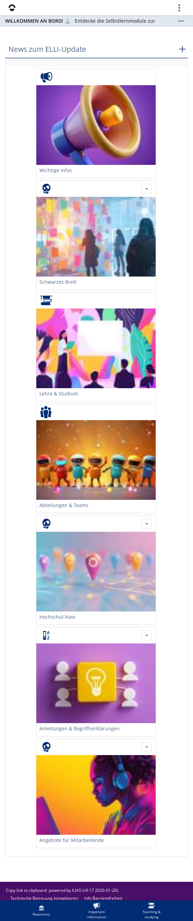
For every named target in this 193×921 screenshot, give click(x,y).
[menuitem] (41, 910)
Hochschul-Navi (57, 617)
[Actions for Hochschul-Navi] (147, 524)
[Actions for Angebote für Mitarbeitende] (147, 747)
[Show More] (181, 21)
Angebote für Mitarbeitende (71, 840)
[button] (96, 49)
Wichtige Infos (55, 170)
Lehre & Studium (58, 393)
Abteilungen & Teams (63, 505)
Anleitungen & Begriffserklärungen (79, 728)
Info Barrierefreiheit (103, 898)
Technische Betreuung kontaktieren (44, 898)
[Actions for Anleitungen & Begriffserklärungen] (147, 635)
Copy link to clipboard (26, 890)
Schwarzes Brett (57, 282)
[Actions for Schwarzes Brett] (147, 189)
